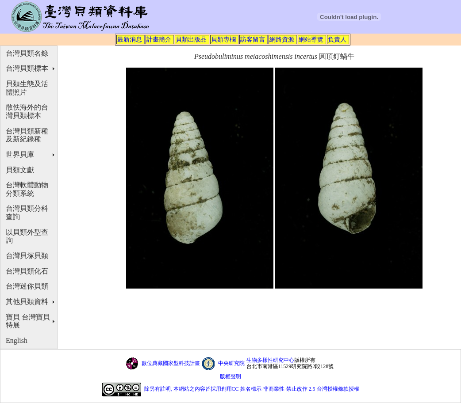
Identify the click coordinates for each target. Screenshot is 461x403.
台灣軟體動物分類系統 (27, 189)
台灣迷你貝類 (27, 286)
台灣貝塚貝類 (27, 255)
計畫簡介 (158, 39)
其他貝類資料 (27, 301)
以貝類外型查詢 (27, 236)
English (16, 340)
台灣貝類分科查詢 (27, 213)
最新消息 (129, 39)
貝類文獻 (20, 170)
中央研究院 (231, 363)
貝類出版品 (191, 39)
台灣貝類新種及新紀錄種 (27, 135)
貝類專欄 (223, 39)
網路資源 (281, 39)
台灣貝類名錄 (27, 53)
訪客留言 (252, 39)
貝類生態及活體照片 (27, 88)
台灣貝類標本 (27, 68)
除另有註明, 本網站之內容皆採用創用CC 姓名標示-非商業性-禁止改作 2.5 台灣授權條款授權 (251, 389)
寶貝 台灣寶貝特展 (28, 321)
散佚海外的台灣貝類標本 (27, 111)
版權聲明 (230, 376)
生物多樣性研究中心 (270, 360)
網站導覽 (311, 39)
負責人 (337, 39)
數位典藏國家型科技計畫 (171, 363)
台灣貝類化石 (27, 271)
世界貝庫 (20, 154)
